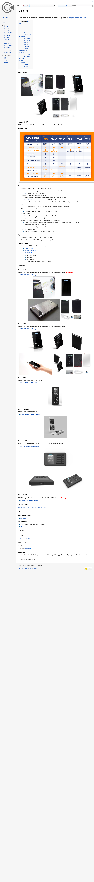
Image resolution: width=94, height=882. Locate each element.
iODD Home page (25, 577)
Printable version (8, 49)
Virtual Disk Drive (29, 201)
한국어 (5, 57)
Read (56, 6)
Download (23, 557)
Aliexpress (27, 254)
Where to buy (7, 37)
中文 (5, 58)
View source (62, 6)
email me (27, 588)
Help (3, 22)
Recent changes (6, 19)
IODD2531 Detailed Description (29, 276)
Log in (91, 1)
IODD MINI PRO (8, 32)
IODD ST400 (7, 34)
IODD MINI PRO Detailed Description (30, 439)
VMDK (32, 203)
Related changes (8, 45)
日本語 (5, 60)
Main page (19, 6)
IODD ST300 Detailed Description (29, 540)
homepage (6, 39)
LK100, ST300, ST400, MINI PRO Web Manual (31, 547)
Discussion (26, 6)
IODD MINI (6, 30)
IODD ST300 (7, 36)
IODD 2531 (6, 27)
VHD (25, 203)
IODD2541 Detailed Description (29, 348)
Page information (8, 52)
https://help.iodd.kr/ (77, 18)
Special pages (7, 47)
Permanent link (7, 50)
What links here (7, 43)
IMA (62, 203)
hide (28, 21)
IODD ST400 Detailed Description (29, 470)
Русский (6, 62)
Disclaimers (34, 607)
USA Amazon (28, 249)
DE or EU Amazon (29, 252)
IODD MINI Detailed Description (29, 407)
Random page (5, 20)
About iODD (28, 607)
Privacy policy (21, 607)
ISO (25, 194)
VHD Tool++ (23, 566)
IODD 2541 (6, 28)
